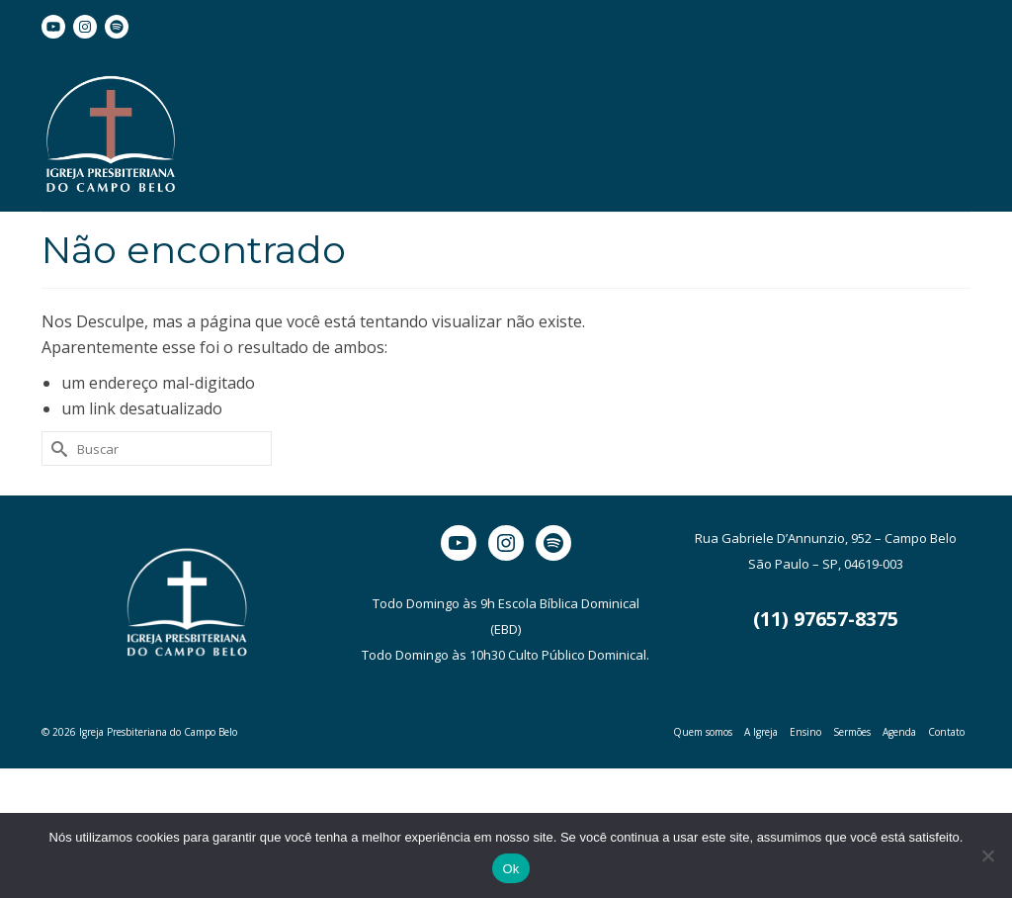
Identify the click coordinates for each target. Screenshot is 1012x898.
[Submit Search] (56, 448)
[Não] (987, 855)
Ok (510, 868)
